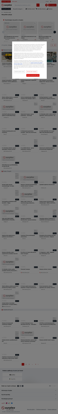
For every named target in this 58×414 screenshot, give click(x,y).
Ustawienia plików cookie (19, 71)
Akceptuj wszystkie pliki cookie (33, 75)
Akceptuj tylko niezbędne (31, 71)
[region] (29, 60)
